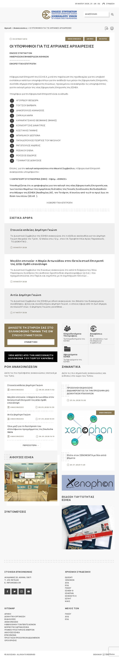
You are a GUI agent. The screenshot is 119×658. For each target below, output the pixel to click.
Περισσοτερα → (31, 445)
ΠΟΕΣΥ (68, 588)
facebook (7, 591)
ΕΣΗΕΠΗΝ (69, 593)
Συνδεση (110, 4)
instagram (21, 591)
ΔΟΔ (67, 582)
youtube (29, 591)
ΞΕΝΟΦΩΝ (69, 580)
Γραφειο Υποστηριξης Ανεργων (19, 629)
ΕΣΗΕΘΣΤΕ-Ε (71, 596)
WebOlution (108, 654)
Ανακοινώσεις (20, 28)
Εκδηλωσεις (10, 619)
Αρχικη (7, 614)
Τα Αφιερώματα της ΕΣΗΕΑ (75, 358)
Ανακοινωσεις (74, 39)
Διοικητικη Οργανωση (14, 616)
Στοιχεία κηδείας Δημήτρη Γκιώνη (33, 229)
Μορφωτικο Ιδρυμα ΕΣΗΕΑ (16, 627)
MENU (6, 3)
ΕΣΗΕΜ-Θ (69, 590)
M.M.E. (67, 601)
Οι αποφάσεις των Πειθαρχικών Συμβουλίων (101, 338)
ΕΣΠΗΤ (68, 598)
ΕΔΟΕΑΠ (68, 577)
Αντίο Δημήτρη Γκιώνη (25, 295)
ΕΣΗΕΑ (59, 14)
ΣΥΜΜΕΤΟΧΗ (30, 341)
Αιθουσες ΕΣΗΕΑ (22, 457)
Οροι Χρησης (10, 640)
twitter (14, 591)
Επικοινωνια (10, 635)
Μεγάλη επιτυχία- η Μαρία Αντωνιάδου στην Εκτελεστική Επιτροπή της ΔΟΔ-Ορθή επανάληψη (57, 262)
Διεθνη (90, 39)
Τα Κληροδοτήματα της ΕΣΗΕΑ (75, 337)
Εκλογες (103, 39)
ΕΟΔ (67, 585)
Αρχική (7, 28)
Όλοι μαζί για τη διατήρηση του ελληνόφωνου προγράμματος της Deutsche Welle (30, 429)
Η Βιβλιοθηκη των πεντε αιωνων (20, 624)
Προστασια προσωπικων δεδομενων (22, 637)
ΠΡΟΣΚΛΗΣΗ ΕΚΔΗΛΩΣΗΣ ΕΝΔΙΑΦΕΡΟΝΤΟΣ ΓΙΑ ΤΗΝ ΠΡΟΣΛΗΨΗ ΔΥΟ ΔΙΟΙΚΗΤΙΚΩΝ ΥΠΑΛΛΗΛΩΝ (88, 390)
